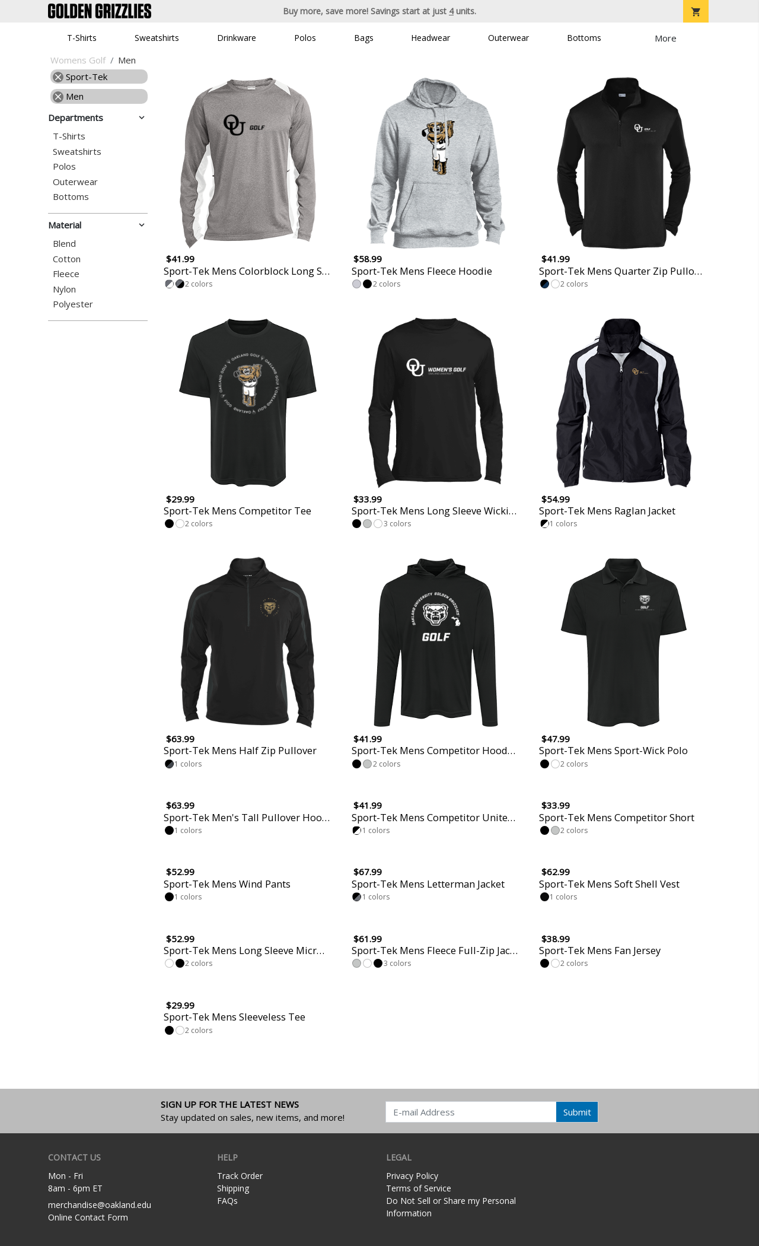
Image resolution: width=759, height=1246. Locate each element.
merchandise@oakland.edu (99, 1204)
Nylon (64, 289)
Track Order (240, 1175)
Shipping (233, 1188)
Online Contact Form (88, 1217)
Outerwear (508, 37)
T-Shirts (82, 37)
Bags (364, 37)
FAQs (227, 1200)
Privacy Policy (412, 1175)
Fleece (66, 274)
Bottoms (584, 37)
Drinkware (236, 37)
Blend (64, 244)
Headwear (430, 37)
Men (68, 96)
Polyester (73, 304)
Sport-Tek (80, 76)
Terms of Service (418, 1188)
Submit (577, 1112)
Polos (305, 37)
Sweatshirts (157, 37)
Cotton (67, 259)
